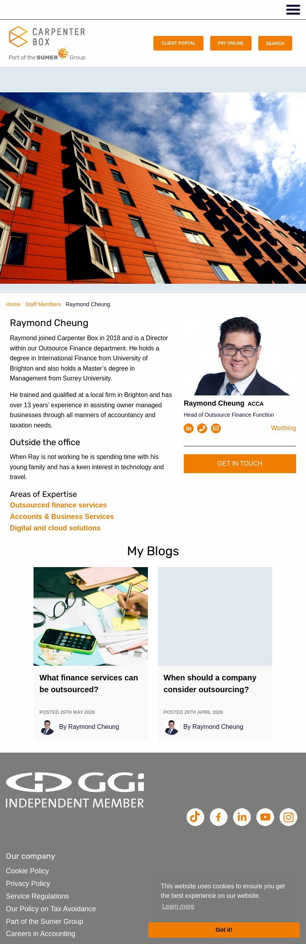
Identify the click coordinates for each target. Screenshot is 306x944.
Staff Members (43, 304)
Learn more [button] (178, 906)
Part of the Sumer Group (44, 921)
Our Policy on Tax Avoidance (51, 909)
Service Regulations (37, 896)
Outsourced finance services (58, 505)
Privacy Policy (28, 884)
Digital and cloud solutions (55, 528)
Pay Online (231, 43)
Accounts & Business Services (62, 517)
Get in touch (240, 463)
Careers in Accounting (40, 934)
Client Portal (178, 43)
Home (13, 304)
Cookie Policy (27, 871)
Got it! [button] (224, 930)
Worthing (283, 428)
